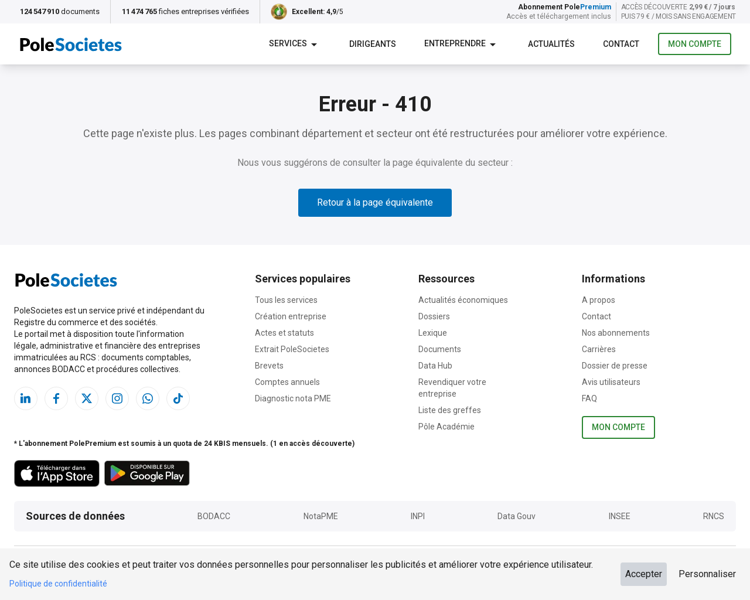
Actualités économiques (463, 300)
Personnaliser (707, 573)
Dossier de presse (614, 365)
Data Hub (435, 365)
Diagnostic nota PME (293, 398)
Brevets (269, 365)
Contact (596, 316)
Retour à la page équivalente (375, 202)
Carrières (599, 349)
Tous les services (286, 300)
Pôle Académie (446, 426)
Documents (439, 349)
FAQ (589, 398)
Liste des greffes (449, 410)
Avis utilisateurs (611, 382)
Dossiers (434, 316)
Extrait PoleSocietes (292, 349)
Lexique (432, 333)
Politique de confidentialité (58, 583)
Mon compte (694, 44)
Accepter (643, 573)
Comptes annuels (287, 382)
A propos (598, 300)
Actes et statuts (284, 333)
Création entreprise (290, 316)
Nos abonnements (616, 333)
